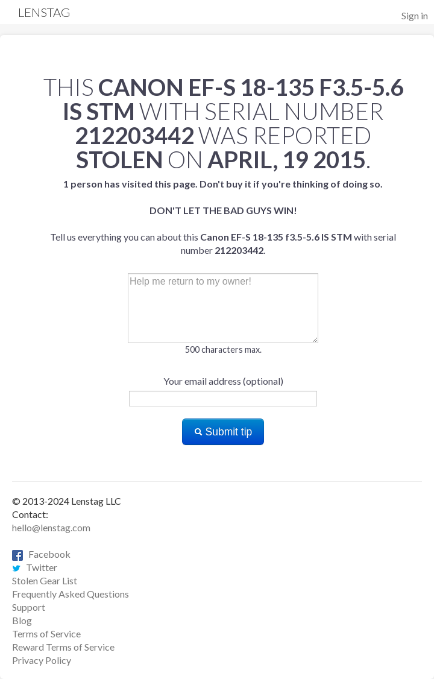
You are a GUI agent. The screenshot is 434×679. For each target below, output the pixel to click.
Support (28, 607)
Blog (22, 620)
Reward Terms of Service (63, 646)
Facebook (41, 554)
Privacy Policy (41, 660)
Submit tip (223, 432)
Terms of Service (46, 633)
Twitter (34, 567)
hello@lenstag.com (51, 527)
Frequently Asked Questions (70, 593)
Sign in (414, 15)
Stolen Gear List (44, 580)
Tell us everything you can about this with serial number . (223, 217)
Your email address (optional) (223, 381)
